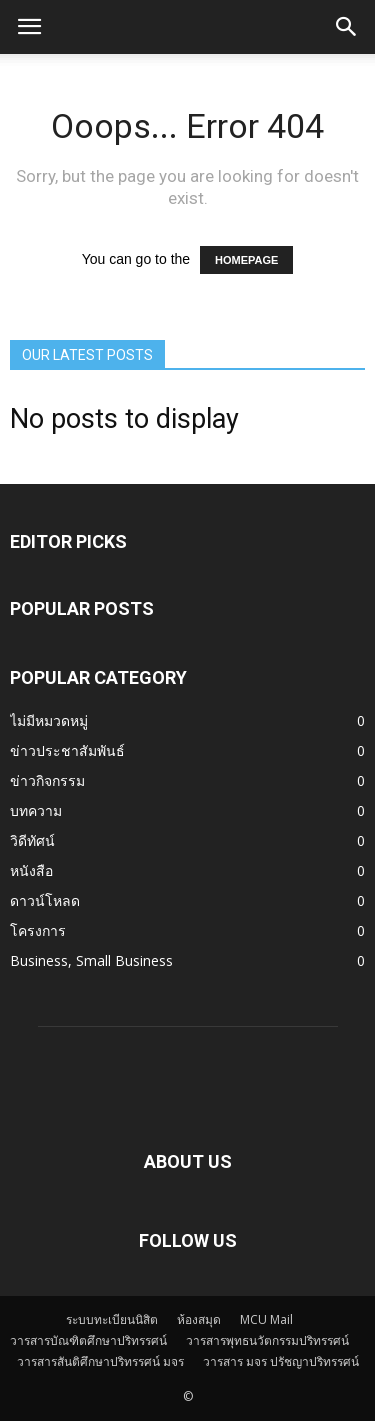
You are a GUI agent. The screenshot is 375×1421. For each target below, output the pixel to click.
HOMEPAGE (246, 260)
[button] (347, 27)
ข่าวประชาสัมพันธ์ (67, 750)
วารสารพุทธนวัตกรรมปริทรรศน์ (267, 1340)
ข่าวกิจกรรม (47, 780)
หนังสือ (31, 870)
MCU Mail (266, 1319)
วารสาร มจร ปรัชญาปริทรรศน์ (281, 1361)
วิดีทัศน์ (32, 840)
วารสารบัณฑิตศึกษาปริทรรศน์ (88, 1340)
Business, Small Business (91, 960)
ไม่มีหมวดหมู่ (49, 720)
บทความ (36, 810)
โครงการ (38, 930)
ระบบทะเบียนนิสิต (112, 1319)
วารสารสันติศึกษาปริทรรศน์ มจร (100, 1361)
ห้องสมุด (199, 1319)
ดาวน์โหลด (45, 900)
